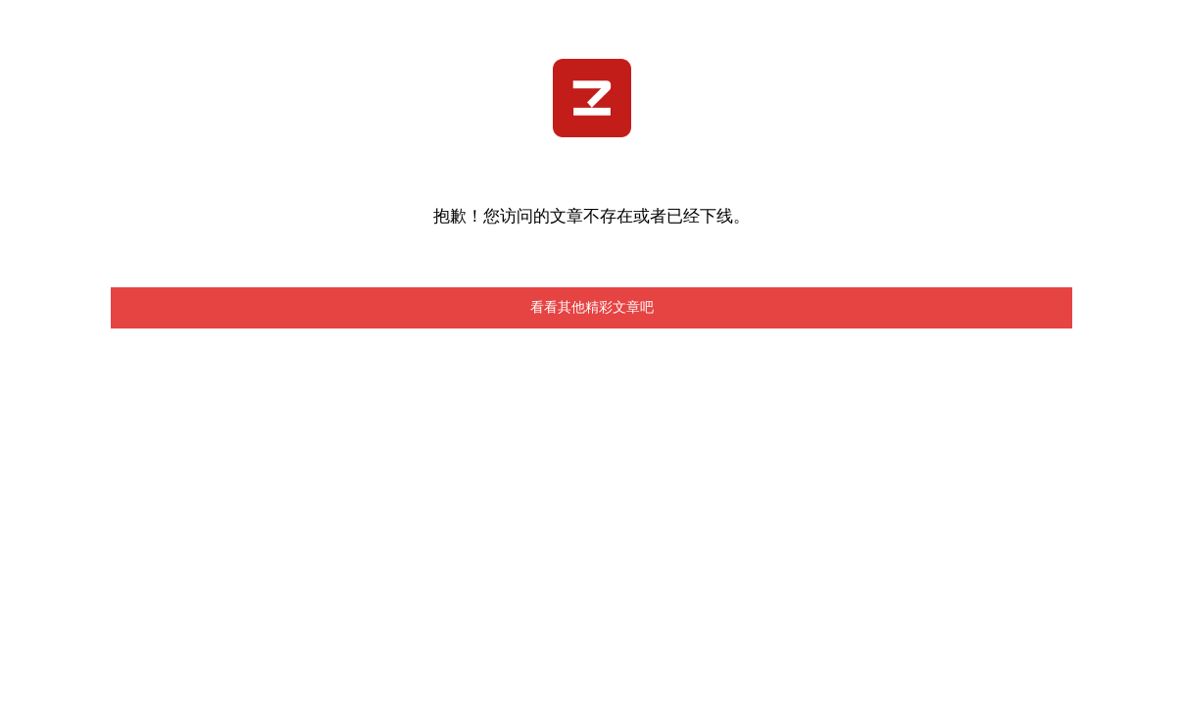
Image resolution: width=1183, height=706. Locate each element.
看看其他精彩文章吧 (592, 307)
